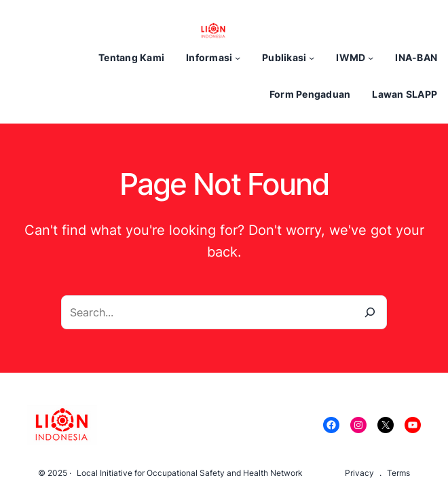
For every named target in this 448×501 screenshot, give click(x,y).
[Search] (370, 312)
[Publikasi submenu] (311, 57)
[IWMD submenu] (370, 57)
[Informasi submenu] (237, 57)
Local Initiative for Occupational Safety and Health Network (190, 473)
